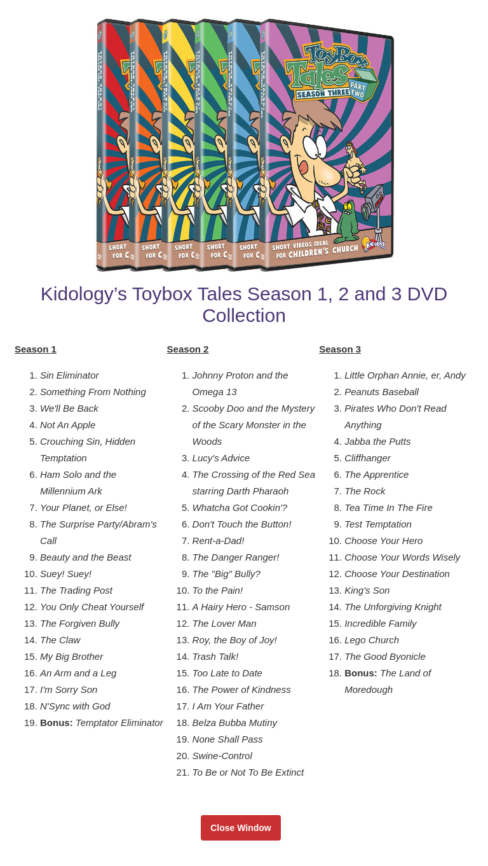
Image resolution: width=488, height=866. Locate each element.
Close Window (240, 828)
